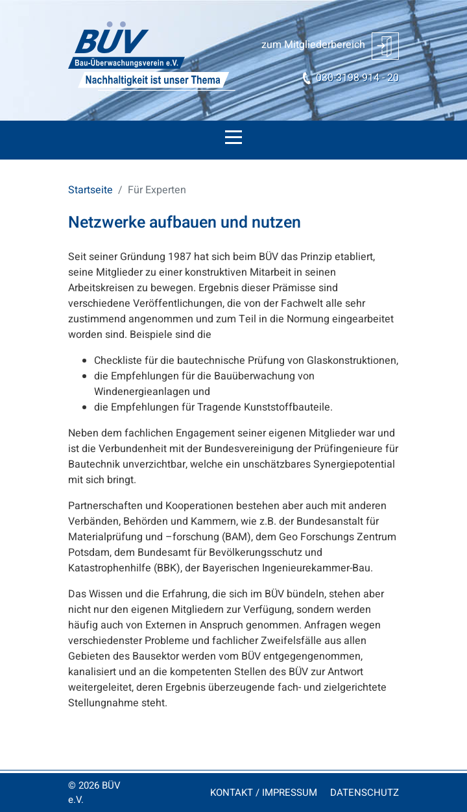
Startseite (90, 190)
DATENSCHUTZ (364, 792)
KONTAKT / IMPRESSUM (263, 792)
